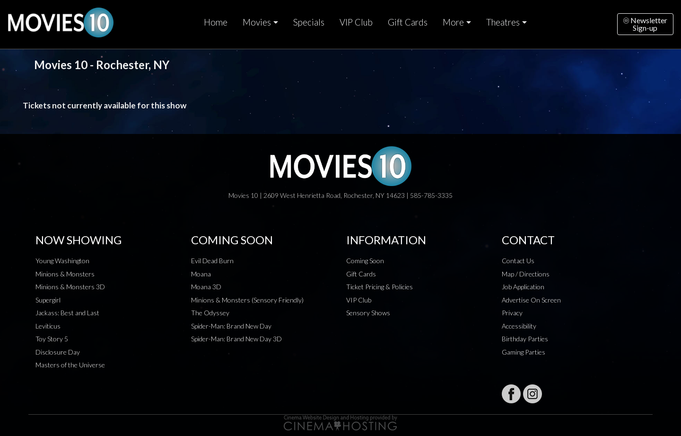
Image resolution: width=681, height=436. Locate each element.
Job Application (523, 287)
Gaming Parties (523, 352)
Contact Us (518, 261)
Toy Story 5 (51, 339)
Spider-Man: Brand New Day (231, 326)
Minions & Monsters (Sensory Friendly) (247, 300)
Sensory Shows (368, 313)
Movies (257, 22)
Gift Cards (408, 22)
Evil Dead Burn (212, 261)
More (453, 22)
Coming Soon (365, 261)
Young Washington (62, 261)
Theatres (503, 22)
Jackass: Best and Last (67, 313)
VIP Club (356, 22)
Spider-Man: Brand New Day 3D (236, 339)
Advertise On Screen (531, 300)
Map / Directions (526, 274)
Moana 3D (206, 287)
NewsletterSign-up (645, 24)
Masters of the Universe (70, 365)
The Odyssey (210, 313)
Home (215, 22)
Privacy (512, 313)
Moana (201, 274)
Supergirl (48, 300)
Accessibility (519, 326)
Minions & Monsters (65, 274)
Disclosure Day (57, 352)
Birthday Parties (525, 339)
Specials (308, 22)
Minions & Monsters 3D (70, 287)
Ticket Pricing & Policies (379, 287)
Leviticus (48, 326)
